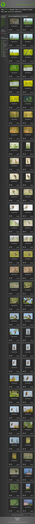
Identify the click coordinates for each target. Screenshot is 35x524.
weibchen (4, 56)
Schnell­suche (4, 15)
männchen (4, 40)
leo (3, 41)
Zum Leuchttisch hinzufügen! (11, 29)
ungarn (3, 54)
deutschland (4, 43)
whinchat (4, 33)
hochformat (4, 45)
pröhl (3, 42)
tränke (3, 53)
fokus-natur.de (24, 4)
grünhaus (4, 44)
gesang (3, 46)
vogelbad (4, 55)
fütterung (4, 52)
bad (3, 50)
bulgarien (4, 51)
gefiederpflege (5, 49)
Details (18, 30)
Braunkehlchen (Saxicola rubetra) (10, 29)
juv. (3, 48)
